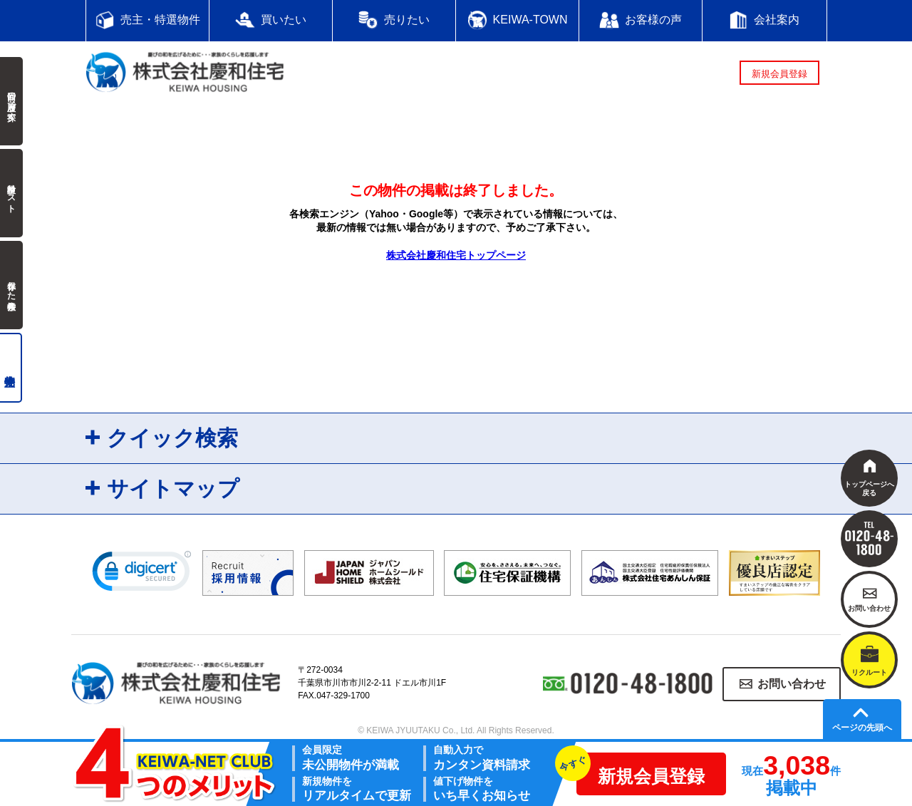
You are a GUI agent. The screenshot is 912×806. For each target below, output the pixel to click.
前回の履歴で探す (11, 101)
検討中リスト (11, 193)
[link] (142, 574)
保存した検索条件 (11, 285)
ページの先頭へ (862, 728)
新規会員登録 (779, 73)
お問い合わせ (791, 684)
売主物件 (11, 368)
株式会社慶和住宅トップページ (456, 255)
